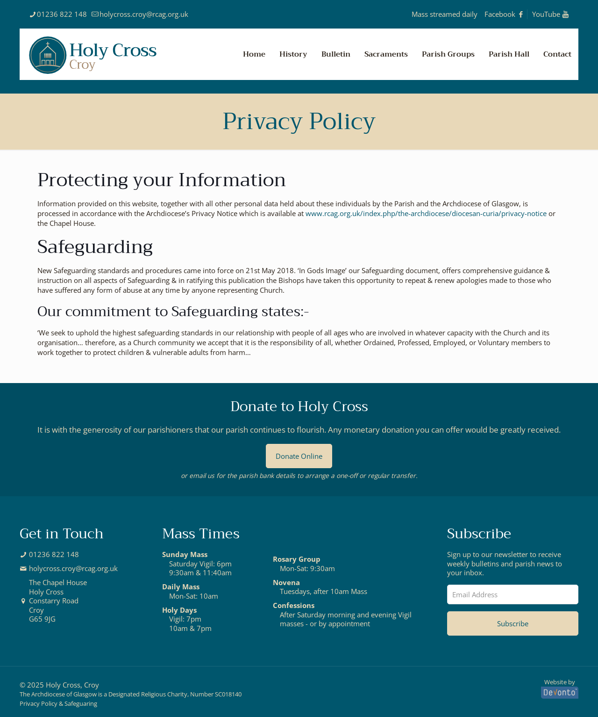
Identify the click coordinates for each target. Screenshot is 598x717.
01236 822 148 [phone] (62, 14)
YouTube (550, 14)
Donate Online (299, 456)
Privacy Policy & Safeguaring (58, 704)
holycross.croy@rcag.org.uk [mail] (144, 14)
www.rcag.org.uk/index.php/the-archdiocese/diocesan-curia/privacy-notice (426, 213)
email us (201, 475)
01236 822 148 (54, 554)
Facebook (504, 14)
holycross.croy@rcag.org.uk (73, 568)
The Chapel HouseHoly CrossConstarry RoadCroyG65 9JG (58, 600)
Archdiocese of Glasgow (64, 694)
